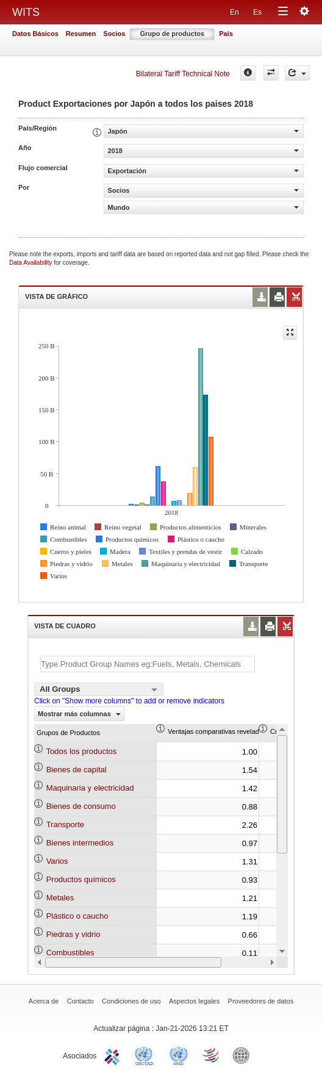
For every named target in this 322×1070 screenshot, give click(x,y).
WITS (26, 12)
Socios (114, 33)
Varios (57, 861)
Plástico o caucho (77, 916)
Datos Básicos (35, 33)
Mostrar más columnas (79, 713)
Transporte (65, 824)
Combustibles (70, 952)
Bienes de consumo (81, 806)
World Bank (244, 1055)
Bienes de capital (76, 769)
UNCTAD (146, 1055)
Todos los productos (81, 751)
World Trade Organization (211, 1055)
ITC (114, 1055)
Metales (60, 897)
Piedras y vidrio (73, 934)
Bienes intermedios (80, 842)
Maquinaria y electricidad (90, 787)
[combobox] (98, 689)
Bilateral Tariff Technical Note (183, 74)
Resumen (81, 33)
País (226, 33)
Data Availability (31, 262)
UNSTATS (178, 1055)
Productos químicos (81, 879)
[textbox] (147, 664)
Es (257, 12)
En (234, 12)
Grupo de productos (172, 33)
